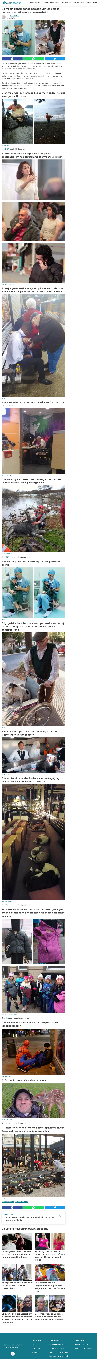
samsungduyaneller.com (8, 284)
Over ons (34, 1344)
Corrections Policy (56, 1348)
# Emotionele (8, 1202)
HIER (7, 149)
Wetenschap (35, 3)
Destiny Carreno (6, 475)
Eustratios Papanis (7, 901)
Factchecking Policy (57, 1344)
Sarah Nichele (14, 16)
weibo (3, 619)
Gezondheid (66, 3)
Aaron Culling (5, 145)
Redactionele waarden (58, 1352)
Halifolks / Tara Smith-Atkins (9, 1014)
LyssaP (4, 398)
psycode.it (35, 1352)
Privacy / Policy (81, 1344)
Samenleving (79, 3)
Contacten (35, 1348)
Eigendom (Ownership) (58, 1356)
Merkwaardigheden (51, 3)
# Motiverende (21, 1202)
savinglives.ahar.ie (7, 553)
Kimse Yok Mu (6, 774)
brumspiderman (6, 1076)
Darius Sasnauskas (7, 1119)
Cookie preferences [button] (83, 1348)
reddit (3, 727)
